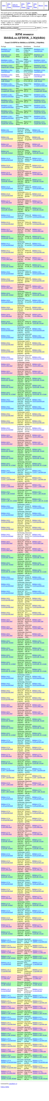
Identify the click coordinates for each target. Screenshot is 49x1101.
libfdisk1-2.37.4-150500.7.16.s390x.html (8, 1072)
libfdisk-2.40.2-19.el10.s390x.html (6, 365)
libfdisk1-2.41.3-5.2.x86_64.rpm (38, 983)
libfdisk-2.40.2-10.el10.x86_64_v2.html (8, 734)
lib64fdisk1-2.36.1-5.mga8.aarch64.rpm (40, 117)
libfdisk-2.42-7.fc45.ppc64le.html (7, 138)
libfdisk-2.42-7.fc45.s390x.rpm (37, 145)
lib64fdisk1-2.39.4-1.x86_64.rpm (39, 80)
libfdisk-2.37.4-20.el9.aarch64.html (7, 854)
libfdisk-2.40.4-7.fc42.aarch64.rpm (38, 301)
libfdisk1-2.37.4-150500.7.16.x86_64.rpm (40, 1077)
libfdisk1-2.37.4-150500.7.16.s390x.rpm (40, 1072)
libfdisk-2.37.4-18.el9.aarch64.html (7, 883)
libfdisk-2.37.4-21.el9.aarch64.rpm (38, 798)
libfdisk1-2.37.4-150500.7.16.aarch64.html (9, 1061)
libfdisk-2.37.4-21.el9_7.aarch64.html (7, 769)
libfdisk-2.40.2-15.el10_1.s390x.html (7, 485)
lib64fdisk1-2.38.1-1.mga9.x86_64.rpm (40, 101)
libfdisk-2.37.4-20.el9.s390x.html (6, 869)
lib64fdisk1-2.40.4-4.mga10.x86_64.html (7, 66)
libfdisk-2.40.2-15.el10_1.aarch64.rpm (39, 471)
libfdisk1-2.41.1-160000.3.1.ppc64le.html (8, 1001)
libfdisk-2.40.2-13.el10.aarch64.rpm (38, 578)
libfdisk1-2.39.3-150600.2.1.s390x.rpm (39, 1050)
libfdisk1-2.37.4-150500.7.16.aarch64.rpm (40, 1061)
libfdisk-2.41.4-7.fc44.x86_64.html (7, 180)
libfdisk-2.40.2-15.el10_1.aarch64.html (8, 471)
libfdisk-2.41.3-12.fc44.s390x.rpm (37, 230)
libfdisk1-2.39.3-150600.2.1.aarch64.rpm (40, 1039)
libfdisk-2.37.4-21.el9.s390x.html (6, 826)
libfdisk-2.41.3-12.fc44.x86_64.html (7, 237)
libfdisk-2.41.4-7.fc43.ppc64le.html (7, 194)
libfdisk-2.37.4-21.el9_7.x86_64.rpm (38, 790)
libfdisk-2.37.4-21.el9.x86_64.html (7, 840)
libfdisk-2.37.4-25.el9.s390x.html (6, 755)
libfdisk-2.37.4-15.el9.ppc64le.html (7, 918)
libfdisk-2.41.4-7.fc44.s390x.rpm (37, 173)
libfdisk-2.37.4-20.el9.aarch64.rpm (38, 854)
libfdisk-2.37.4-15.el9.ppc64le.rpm (38, 918)
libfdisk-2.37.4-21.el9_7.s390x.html (7, 783)
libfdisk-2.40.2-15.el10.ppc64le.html (7, 521)
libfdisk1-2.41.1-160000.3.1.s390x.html (8, 1007)
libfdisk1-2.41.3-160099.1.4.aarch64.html (8, 941)
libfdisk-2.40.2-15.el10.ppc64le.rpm (38, 521)
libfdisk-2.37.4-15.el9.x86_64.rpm (37, 932)
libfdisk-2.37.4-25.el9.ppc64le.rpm (38, 748)
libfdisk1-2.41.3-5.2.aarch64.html (6, 963)
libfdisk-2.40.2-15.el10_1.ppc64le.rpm (39, 478)
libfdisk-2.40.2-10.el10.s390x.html (6, 705)
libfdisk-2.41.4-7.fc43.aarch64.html (7, 187)
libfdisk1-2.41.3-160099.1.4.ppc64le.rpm (40, 946)
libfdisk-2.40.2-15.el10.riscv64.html (7, 535)
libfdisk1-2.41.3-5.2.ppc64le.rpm (38, 970)
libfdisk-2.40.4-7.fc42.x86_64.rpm (38, 322)
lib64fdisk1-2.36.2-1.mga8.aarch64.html (7, 106)
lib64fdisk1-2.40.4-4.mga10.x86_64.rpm (40, 66)
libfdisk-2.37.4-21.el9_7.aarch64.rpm (38, 769)
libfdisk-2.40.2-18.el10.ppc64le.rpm (38, 414)
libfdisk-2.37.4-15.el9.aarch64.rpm (38, 911)
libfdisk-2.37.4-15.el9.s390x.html (6, 925)
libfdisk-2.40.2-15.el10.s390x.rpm (37, 542)
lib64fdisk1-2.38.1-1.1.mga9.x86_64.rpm (40, 90)
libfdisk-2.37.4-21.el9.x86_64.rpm (37, 840)
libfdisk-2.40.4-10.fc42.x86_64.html (7, 294)
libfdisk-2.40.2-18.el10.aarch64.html (7, 400)
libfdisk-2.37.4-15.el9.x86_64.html (7, 932)
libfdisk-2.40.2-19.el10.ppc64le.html (7, 343)
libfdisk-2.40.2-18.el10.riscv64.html (7, 429)
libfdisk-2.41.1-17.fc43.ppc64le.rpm (38, 251)
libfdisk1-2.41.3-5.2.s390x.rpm (38, 977)
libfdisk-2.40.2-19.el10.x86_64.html (7, 379)
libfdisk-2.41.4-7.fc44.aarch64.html (7, 159)
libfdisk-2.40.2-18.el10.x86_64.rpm (38, 450)
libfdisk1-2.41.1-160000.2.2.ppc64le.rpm (40, 1023)
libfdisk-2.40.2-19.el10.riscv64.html (7, 358)
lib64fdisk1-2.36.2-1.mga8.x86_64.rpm (40, 111)
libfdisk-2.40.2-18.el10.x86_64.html (7, 450)
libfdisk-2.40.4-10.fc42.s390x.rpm (37, 287)
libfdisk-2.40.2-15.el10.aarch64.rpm (38, 507)
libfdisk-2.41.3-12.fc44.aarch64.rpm (38, 216)
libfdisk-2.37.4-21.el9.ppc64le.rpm (38, 812)
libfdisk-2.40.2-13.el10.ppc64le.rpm (38, 599)
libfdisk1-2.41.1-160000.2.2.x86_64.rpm (40, 1034)
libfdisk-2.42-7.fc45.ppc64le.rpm (38, 138)
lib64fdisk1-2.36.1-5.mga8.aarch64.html (7, 117)
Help (46, 5)
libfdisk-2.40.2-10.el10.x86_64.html (7, 719)
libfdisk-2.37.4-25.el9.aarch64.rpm (38, 741)
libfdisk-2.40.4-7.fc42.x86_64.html (7, 322)
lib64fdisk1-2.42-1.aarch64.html (6, 50)
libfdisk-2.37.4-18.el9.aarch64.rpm (38, 883)
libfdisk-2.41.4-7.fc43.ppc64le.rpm (38, 194)
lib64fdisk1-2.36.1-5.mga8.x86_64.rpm (40, 122)
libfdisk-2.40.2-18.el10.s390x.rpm (37, 436)
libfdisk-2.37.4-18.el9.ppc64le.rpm (38, 890)
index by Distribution (16, 5)
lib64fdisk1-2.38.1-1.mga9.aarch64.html (7, 95)
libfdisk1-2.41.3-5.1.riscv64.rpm (38, 990)
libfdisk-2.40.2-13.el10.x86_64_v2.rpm (39, 663)
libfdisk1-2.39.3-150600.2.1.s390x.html (8, 1050)
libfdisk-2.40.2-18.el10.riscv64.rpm (38, 429)
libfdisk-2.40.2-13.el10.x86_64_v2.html (8, 663)
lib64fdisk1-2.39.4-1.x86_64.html (6, 80)
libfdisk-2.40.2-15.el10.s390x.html (6, 542)
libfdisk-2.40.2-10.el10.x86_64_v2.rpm (39, 734)
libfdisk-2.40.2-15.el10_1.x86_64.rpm (39, 492)
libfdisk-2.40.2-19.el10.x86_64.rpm (38, 379)
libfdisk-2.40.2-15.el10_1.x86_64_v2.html (9, 499)
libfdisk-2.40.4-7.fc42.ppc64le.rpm (38, 308)
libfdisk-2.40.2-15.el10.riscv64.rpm (38, 535)
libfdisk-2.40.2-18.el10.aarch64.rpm (38, 400)
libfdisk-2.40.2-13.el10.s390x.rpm (37, 620)
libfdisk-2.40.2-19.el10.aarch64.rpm (38, 329)
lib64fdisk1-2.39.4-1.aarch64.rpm (39, 71)
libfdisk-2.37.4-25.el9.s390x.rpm (37, 755)
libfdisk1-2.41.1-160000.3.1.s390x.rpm (39, 1007)
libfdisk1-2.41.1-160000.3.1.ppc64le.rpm (40, 1001)
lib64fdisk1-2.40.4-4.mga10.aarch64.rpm (40, 61)
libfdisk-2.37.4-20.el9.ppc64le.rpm (38, 861)
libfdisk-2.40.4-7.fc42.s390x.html (6, 315)
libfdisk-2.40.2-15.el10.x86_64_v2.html (8, 570)
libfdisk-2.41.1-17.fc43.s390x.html (6, 258)
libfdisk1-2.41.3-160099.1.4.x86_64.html (8, 957)
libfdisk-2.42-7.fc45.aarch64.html (7, 130)
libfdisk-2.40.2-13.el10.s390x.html (6, 620)
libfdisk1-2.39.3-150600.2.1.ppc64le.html (8, 1045)
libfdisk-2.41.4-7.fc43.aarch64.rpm (38, 187)
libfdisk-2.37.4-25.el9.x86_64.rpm (37, 762)
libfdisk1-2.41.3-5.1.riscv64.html (6, 990)
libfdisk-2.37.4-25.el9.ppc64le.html (7, 748)
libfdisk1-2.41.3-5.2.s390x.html (6, 977)
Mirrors (41, 5)
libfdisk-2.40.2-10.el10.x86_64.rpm (38, 719)
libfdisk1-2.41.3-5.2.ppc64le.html (6, 970)
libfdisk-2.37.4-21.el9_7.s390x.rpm (38, 783)
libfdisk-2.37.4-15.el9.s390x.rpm (37, 925)
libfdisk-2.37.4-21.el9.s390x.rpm (37, 826)
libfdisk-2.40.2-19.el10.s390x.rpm (37, 365)
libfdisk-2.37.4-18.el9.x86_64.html (7, 904)
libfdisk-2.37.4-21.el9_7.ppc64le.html (7, 776)
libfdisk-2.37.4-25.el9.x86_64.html (7, 762)
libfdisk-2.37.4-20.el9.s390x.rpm (37, 869)
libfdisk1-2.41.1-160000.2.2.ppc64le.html (8, 1023)
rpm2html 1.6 (13, 1083)
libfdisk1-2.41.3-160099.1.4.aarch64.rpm (40, 941)
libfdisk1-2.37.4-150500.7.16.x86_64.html (8, 1077)
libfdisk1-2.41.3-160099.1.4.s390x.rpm (39, 951)
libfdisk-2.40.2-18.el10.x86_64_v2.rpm (39, 464)
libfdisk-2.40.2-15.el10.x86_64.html (7, 556)
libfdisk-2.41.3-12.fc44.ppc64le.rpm (38, 223)
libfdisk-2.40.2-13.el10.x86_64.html (7, 641)
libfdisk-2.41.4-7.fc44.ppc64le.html (7, 166)
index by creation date (29, 5)
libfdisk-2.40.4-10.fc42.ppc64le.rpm (38, 279)
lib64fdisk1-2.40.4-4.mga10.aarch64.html (7, 61)
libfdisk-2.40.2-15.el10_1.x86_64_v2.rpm (40, 499)
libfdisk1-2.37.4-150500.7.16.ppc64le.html (9, 1066)
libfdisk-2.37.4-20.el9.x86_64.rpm (37, 876)
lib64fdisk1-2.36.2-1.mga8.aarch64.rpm (40, 106)
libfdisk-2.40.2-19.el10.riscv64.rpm (38, 358)
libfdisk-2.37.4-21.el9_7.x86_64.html (7, 790)
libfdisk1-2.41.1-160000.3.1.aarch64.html (8, 996)
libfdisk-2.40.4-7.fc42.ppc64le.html (7, 308)
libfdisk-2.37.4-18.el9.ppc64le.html (7, 890)
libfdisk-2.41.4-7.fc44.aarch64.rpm (38, 159)
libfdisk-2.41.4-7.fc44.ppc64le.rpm (38, 166)
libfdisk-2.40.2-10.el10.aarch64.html (7, 677)
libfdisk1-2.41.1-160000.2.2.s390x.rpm (39, 1028)
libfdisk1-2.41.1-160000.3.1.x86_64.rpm (40, 1012)
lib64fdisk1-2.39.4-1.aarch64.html (6, 71)
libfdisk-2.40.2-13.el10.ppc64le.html (7, 599)
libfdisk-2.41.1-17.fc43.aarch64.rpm (38, 244)
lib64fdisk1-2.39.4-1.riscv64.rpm (39, 75)
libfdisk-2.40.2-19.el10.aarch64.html (7, 329)
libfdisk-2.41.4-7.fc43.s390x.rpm (37, 201)
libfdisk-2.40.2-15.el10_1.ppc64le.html (8, 478)
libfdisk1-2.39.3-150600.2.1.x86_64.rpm (40, 1056)
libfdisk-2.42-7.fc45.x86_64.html (7, 152)
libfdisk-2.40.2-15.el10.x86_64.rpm (38, 556)
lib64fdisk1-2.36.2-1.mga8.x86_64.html (7, 111)
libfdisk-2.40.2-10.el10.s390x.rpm (37, 705)
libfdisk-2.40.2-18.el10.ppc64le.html (7, 414)
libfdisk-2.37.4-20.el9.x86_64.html (7, 876)
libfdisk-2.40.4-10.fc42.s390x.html (6, 287)
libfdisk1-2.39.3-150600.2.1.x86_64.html (8, 1056)
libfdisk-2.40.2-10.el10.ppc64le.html (7, 691)
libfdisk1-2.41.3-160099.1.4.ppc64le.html (8, 946)
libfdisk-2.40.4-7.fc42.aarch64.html (7, 301)
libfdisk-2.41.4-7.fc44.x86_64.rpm (38, 180)
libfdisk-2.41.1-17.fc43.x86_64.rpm (38, 265)
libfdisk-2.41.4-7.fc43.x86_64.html (7, 208)
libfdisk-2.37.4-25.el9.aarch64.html (7, 741)
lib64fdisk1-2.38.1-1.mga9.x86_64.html (7, 101)
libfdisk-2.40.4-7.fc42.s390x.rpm (37, 315)
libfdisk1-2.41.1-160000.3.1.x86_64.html (8, 1012)
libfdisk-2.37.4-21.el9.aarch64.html (7, 798)
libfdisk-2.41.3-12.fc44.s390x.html (6, 230)
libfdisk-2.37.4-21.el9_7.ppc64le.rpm (38, 776)
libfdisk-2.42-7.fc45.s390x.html (6, 145)
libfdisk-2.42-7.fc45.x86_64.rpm (38, 152)
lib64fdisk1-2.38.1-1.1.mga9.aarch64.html (8, 84)
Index (4, 5)
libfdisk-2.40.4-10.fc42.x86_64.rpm (38, 294)
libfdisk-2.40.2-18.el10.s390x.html (6, 436)
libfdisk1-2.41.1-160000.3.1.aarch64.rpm (40, 996)
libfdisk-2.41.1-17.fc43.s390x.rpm (37, 258)
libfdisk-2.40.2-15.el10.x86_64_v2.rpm (39, 570)
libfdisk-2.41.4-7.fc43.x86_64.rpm (38, 208)
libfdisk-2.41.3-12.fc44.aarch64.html (7, 216)
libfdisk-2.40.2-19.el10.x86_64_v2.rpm (39, 393)
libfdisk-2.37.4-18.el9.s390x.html (6, 897)
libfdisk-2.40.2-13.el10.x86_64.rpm (38, 641)
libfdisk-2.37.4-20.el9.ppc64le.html (7, 861)
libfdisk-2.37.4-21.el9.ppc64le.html (7, 812)
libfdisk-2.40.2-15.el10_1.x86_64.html (8, 492)
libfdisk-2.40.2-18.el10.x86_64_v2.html (8, 464)
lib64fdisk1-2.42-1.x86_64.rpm (39, 55)
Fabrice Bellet (5, 1087)
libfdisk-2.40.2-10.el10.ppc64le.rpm (38, 691)
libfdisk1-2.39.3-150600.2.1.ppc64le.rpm (40, 1045)
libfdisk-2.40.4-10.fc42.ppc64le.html (7, 279)
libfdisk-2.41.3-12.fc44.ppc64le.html (7, 223)
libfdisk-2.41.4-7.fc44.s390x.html (6, 173)
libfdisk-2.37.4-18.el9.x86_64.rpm (37, 904)
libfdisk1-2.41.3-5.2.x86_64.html (6, 983)
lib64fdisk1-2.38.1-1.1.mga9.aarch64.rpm (40, 84)
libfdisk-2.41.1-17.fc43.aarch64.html (7, 244)
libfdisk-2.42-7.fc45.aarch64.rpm (38, 130)
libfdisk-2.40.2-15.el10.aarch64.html (7, 507)
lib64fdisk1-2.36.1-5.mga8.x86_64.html (7, 122)
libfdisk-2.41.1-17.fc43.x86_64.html (7, 265)
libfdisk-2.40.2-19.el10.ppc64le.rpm (38, 343)
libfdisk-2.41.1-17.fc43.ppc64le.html (7, 251)
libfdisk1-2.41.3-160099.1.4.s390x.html (8, 951)
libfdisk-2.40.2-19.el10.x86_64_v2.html (8, 393)
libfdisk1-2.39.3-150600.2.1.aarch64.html (8, 1039)
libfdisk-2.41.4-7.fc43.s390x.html (6, 201)
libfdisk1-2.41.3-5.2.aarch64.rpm (38, 963)
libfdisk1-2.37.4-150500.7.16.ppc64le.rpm (40, 1066)
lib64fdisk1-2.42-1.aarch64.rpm (39, 50)
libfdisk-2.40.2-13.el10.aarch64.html (7, 578)
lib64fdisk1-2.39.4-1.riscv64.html (6, 75)
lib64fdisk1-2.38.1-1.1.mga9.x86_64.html (7, 90)
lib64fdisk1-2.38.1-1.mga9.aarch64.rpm (40, 95)
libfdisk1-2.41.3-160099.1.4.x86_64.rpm (40, 957)
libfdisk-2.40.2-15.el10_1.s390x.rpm (38, 485)
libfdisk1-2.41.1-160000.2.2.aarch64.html (8, 1018)
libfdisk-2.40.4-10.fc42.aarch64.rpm (38, 272)
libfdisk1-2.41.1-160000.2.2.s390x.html (8, 1028)
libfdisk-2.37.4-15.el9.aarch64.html (7, 911)
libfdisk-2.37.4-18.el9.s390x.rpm (37, 897)
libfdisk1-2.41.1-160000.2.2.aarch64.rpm (40, 1018)
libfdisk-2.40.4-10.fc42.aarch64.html (7, 272)
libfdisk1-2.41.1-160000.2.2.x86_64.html (8, 1034)
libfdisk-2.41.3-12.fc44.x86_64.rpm (38, 237)
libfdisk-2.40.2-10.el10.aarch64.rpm (38, 677)
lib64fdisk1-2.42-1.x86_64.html (6, 55)
